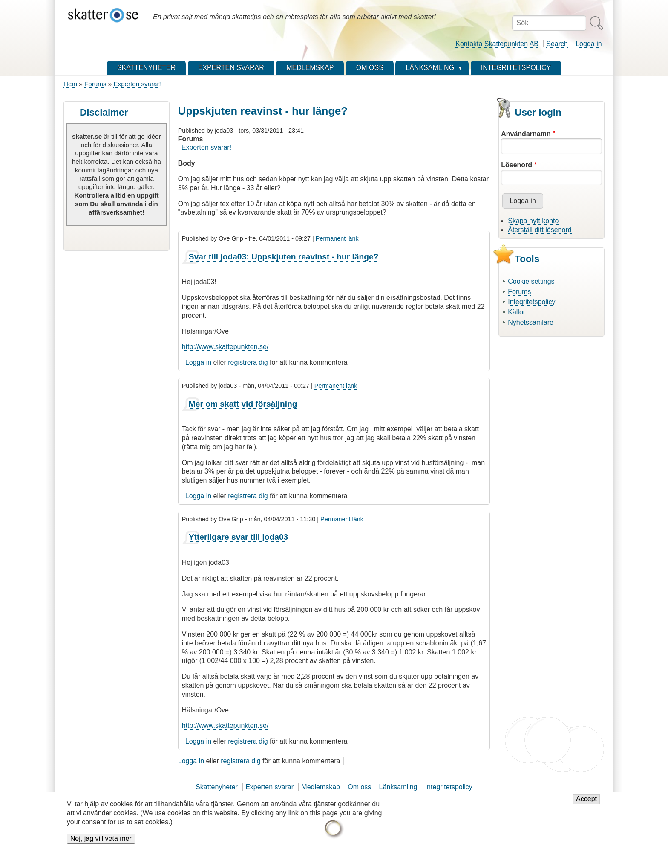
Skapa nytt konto (533, 220)
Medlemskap (320, 787)
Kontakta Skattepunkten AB (496, 43)
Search (557, 43)
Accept (586, 804)
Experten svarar (269, 787)
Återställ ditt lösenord (539, 229)
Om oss (359, 787)
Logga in (589, 43)
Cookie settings (531, 281)
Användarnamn (525, 133)
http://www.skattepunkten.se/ (225, 346)
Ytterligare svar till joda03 (238, 536)
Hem (70, 83)
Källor (516, 312)
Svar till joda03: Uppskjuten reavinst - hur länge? (284, 256)
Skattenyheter (217, 787)
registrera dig (248, 362)
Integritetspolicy (531, 301)
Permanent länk (337, 238)
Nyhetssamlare (530, 322)
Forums (95, 83)
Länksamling (398, 787)
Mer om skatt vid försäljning (243, 403)
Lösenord (516, 165)
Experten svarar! (137, 83)
